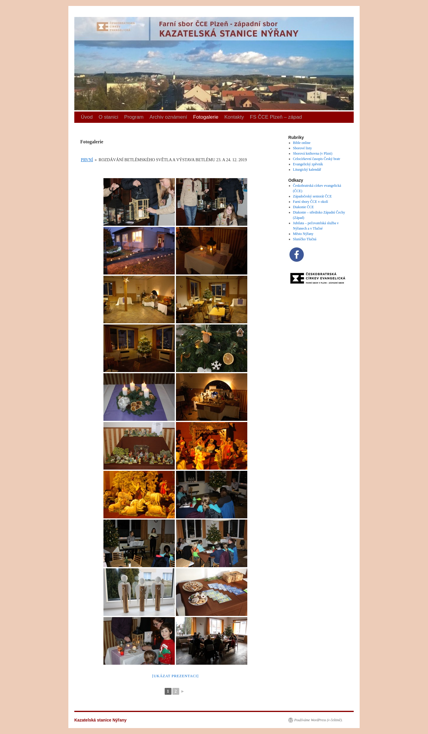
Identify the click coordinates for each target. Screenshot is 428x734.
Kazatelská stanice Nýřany (100, 720)
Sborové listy (302, 148)
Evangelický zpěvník (308, 164)
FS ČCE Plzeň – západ (276, 117)
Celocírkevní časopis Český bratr (316, 159)
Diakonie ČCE (303, 207)
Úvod (87, 117)
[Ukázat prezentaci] (175, 676)
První (87, 160)
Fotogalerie (205, 117)
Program (134, 117)
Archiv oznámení (168, 117)
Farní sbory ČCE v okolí (310, 202)
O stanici (108, 117)
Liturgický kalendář (307, 169)
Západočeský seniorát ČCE (312, 196)
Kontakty (234, 117)
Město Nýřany (303, 234)
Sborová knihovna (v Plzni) (312, 153)
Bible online (302, 143)
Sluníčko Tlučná (305, 239)
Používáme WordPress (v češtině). (318, 720)
